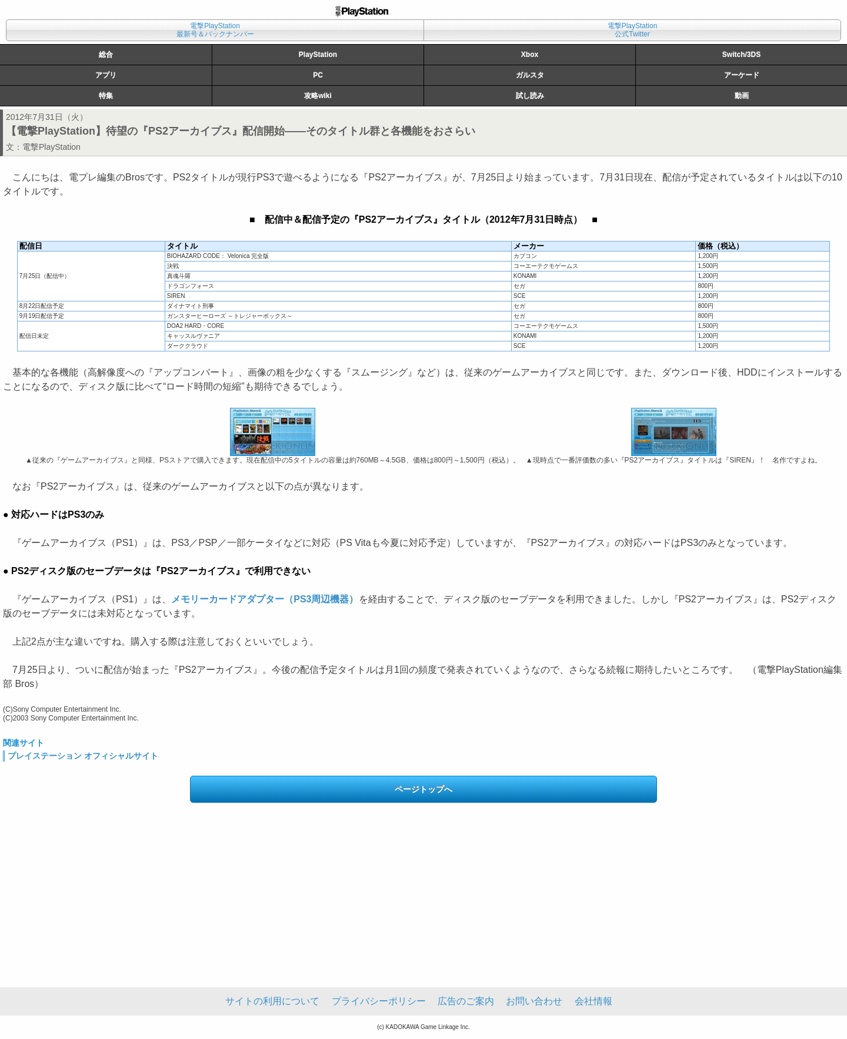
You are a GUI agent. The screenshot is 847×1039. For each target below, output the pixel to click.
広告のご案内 (466, 1001)
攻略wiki (318, 96)
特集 (106, 96)
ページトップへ (423, 789)
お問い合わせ (534, 1001)
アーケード (741, 75)
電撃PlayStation (51, 147)
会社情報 (593, 1001)
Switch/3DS (741, 55)
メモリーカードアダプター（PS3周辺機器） (264, 599)
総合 (106, 55)
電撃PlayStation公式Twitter (633, 30)
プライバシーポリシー (379, 1001)
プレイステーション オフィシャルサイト (83, 755)
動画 (742, 96)
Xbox (529, 55)
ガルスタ (530, 75)
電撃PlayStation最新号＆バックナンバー (215, 30)
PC (318, 75)
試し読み (530, 96)
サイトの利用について (272, 1001)
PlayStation (318, 55)
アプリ (105, 75)
